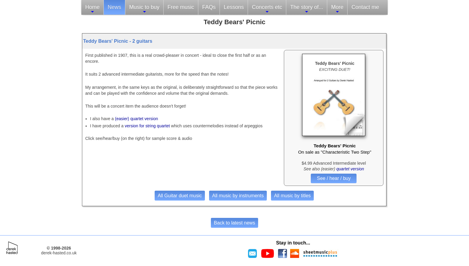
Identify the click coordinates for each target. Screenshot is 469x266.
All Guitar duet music (180, 195)
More (337, 9)
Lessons (234, 7)
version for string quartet (148, 125)
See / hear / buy (334, 178)
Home (92, 9)
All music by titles (292, 195)
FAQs (209, 7)
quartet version (350, 168)
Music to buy (144, 9)
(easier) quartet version (136, 118)
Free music (181, 7)
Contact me (365, 7)
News (114, 7)
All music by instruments (238, 195)
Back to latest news (234, 222)
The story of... (306, 9)
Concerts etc (267, 9)
